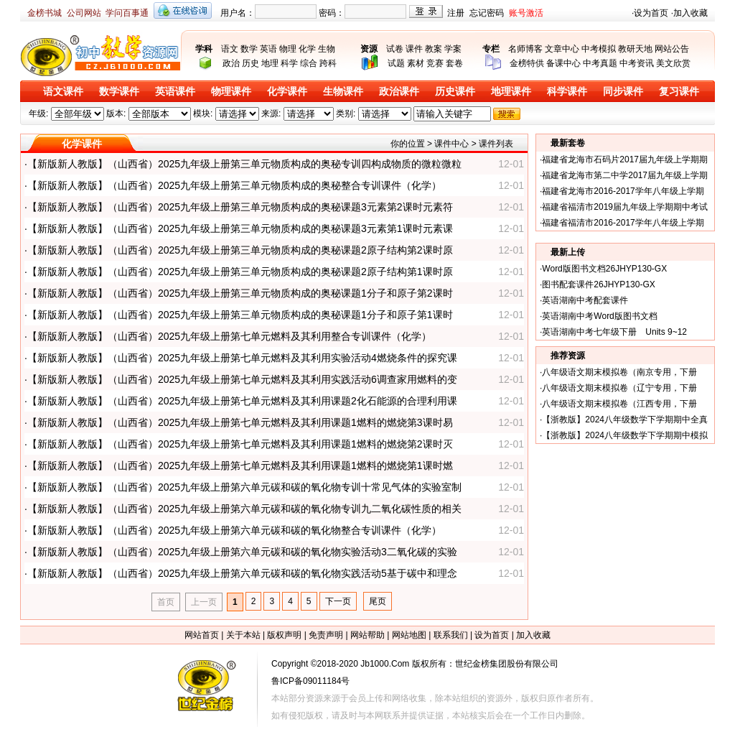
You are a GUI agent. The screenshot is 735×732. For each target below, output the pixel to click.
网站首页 (201, 635)
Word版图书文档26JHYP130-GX (604, 269)
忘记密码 (486, 13)
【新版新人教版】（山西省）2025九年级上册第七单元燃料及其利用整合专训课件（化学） (229, 336)
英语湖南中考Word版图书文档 (599, 316)
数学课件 (119, 91)
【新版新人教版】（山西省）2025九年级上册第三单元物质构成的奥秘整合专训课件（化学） (234, 185)
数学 (249, 49)
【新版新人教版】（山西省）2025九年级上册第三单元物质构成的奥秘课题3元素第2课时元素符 (240, 207)
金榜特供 (527, 63)
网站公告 (672, 49)
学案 (453, 49)
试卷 (394, 49)
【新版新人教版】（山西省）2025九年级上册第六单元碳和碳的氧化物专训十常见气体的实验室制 (244, 487)
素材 (415, 63)
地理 (269, 63)
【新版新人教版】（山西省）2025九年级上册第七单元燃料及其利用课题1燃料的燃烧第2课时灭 (240, 444)
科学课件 (567, 91)
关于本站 (243, 635)
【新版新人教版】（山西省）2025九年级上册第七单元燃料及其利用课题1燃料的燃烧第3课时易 (240, 422)
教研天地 (635, 49)
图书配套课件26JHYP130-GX (598, 284)
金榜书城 (44, 13)
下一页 (338, 601)
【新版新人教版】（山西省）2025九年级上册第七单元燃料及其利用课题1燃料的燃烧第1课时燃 (240, 465)
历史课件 (455, 91)
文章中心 (562, 49)
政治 (231, 63)
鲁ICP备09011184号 (310, 681)
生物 (326, 49)
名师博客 (525, 49)
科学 (289, 63)
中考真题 (600, 63)
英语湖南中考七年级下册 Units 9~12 (614, 332)
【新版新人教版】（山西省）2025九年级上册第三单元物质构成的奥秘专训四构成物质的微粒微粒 (244, 164)
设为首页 (651, 13)
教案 (433, 49)
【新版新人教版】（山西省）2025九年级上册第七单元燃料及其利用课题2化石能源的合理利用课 (242, 401)
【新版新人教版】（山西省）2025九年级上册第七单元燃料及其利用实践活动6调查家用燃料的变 (242, 379)
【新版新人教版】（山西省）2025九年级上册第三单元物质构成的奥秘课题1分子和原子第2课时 (240, 293)
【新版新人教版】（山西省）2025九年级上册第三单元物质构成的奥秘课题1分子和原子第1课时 (240, 314)
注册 (455, 13)
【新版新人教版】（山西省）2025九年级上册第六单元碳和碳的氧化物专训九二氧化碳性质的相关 (244, 508)
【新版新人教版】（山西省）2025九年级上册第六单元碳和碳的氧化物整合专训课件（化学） (234, 530)
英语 (268, 49)
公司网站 (84, 13)
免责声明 (326, 635)
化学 (307, 49)
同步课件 (623, 91)
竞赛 (435, 63)
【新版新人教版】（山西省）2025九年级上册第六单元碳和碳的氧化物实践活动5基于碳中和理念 (242, 573)
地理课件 (511, 91)
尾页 (377, 601)
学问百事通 (127, 13)
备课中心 (563, 63)
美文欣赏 (673, 63)
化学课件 (287, 91)
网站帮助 (367, 635)
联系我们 (451, 635)
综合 (308, 63)
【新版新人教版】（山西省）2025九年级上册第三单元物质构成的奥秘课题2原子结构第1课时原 (240, 271)
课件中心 (451, 144)
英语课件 (175, 91)
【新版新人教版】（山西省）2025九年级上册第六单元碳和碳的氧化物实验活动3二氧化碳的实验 (242, 551)
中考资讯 (636, 63)
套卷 (454, 63)
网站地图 (409, 635)
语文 (229, 49)
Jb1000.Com (384, 664)
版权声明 (284, 635)
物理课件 (231, 91)
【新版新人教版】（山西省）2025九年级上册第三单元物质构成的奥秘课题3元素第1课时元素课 (240, 228)
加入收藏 (690, 13)
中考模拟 (598, 49)
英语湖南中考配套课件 (585, 300)
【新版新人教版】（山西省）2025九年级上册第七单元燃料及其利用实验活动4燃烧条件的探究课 (242, 357)
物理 (287, 49)
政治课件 (399, 91)
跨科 (328, 63)
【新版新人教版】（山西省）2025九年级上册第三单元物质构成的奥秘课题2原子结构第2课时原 (240, 250)
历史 (250, 63)
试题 (396, 63)
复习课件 (679, 91)
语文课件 (63, 91)
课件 (414, 49)
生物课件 (343, 91)
